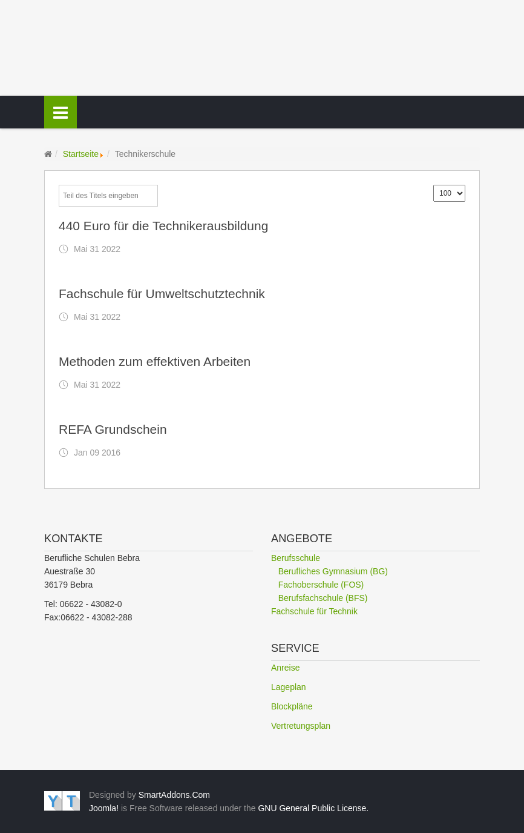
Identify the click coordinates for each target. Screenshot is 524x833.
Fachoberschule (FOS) (321, 584)
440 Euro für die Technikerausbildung (163, 226)
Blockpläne (292, 706)
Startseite (81, 154)
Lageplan (288, 687)
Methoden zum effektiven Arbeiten (155, 361)
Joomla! (104, 808)
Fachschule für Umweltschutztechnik (162, 293)
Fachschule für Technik (314, 611)
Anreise (285, 667)
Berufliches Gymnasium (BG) (333, 571)
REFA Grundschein (113, 429)
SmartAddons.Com (174, 795)
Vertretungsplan (300, 726)
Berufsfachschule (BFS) (323, 598)
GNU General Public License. (313, 808)
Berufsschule (295, 558)
